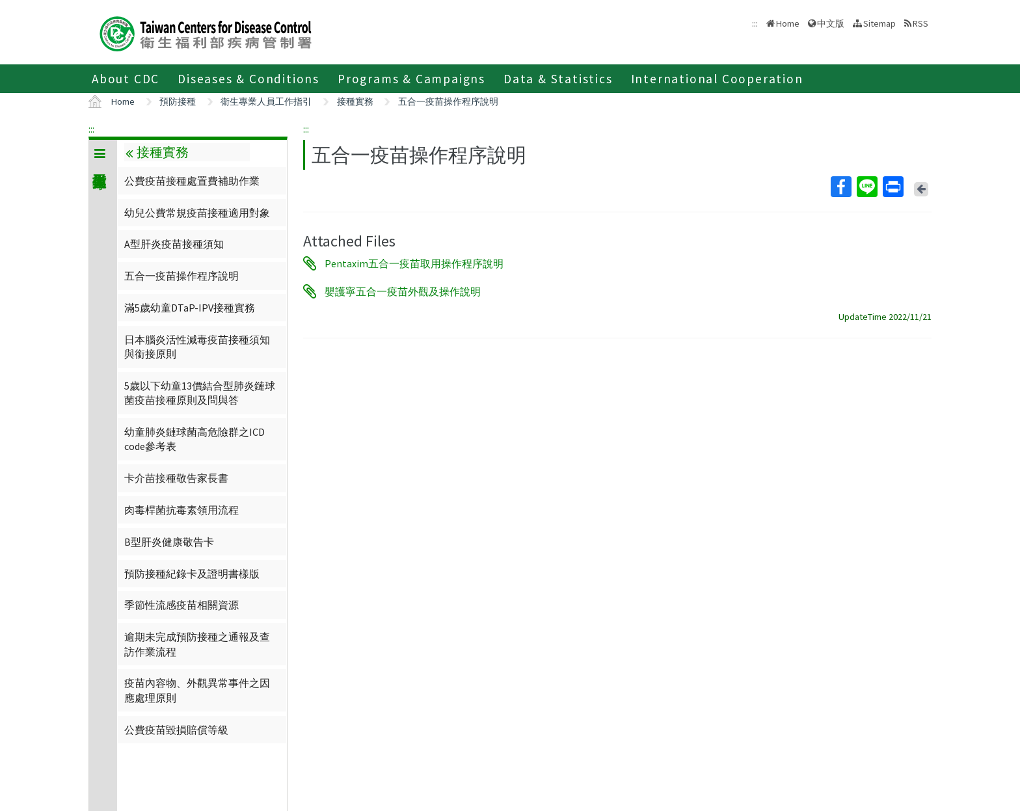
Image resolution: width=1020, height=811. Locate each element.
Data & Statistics (558, 78)
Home (787, 23)
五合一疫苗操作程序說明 (448, 101)
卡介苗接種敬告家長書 (176, 478)
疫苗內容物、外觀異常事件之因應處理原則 (197, 690)
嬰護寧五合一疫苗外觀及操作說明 (403, 291)
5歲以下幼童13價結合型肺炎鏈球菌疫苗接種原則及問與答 (199, 392)
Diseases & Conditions (248, 78)
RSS (920, 23)
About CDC (125, 78)
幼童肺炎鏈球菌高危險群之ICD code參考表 (194, 439)
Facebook (840, 186)
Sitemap (879, 23)
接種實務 (355, 101)
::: (91, 128)
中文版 (830, 23)
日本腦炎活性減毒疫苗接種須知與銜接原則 (197, 346)
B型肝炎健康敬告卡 (169, 541)
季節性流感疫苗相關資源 (181, 604)
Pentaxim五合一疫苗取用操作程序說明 (414, 263)
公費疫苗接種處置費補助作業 (192, 180)
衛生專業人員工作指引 (266, 101)
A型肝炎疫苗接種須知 (174, 243)
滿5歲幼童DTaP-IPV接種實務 (189, 307)
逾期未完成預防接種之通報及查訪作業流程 (197, 644)
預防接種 (177, 101)
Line (866, 186)
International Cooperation (717, 78)
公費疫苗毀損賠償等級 (176, 729)
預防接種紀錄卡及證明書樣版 (192, 573)
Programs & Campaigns (411, 78)
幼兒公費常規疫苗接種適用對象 (197, 212)
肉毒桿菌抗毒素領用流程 (181, 509)
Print (892, 186)
